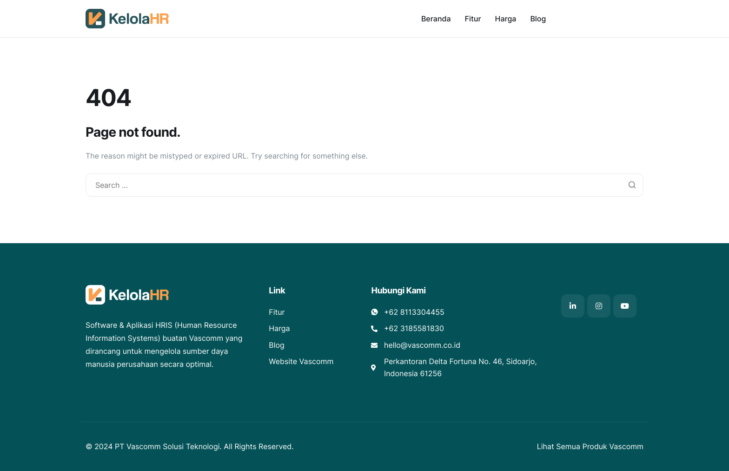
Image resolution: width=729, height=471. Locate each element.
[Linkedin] (572, 306)
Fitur (473, 18)
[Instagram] (598, 306)
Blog (538, 18)
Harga (506, 18)
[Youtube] (624, 306)
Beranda (436, 18)
